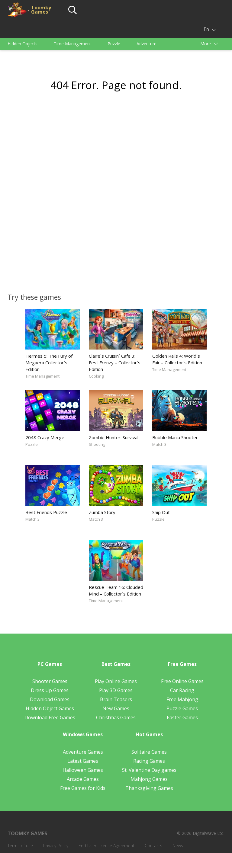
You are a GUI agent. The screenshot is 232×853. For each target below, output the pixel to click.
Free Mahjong (182, 699)
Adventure (146, 43)
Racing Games (149, 761)
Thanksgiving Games (149, 788)
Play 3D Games (116, 690)
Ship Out (161, 512)
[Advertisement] (116, 152)
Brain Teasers (116, 699)
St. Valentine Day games (149, 770)
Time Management (72, 43)
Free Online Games (182, 681)
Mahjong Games (149, 779)
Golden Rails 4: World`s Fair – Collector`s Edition (177, 359)
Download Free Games (49, 717)
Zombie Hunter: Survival (113, 437)
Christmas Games (116, 717)
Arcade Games (83, 779)
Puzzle (114, 43)
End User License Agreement (106, 845)
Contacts (153, 845)
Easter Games (182, 717)
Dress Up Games (50, 690)
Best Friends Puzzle (46, 512)
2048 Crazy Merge (44, 437)
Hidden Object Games (50, 708)
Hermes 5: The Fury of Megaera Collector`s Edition (48, 362)
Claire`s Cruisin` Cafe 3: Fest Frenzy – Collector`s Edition (114, 362)
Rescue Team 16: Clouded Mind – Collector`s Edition (116, 590)
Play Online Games (116, 681)
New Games (115, 708)
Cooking (96, 376)
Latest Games (82, 761)
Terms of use (20, 845)
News (177, 845)
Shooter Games (49, 681)
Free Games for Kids (82, 788)
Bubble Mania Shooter (175, 437)
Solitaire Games (149, 752)
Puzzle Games (182, 708)
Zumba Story (102, 512)
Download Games (49, 699)
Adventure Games (83, 752)
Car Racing (182, 690)
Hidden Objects (22, 43)
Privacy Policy (55, 845)
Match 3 (159, 444)
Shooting (97, 444)
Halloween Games (83, 770)
